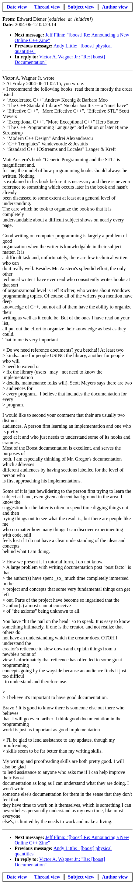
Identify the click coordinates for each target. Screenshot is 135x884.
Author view (115, 6)
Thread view (47, 6)
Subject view (81, 6)
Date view (17, 6)
